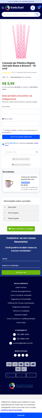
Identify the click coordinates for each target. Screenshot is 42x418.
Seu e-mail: (7, 119)
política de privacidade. (11, 410)
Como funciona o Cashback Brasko (21, 319)
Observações (13, 218)
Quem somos (21, 287)
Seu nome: (6, 107)
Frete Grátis (21, 323)
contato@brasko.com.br (21, 343)
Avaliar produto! (30, 72)
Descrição (12, 207)
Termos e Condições (21, 311)
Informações (13, 213)
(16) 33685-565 (21, 338)
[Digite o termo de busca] (18, 14)
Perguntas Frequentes (21, 307)
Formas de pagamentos (21, 291)
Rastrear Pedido (21, 315)
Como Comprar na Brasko (21, 295)
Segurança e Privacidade (21, 299)
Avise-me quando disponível (21, 137)
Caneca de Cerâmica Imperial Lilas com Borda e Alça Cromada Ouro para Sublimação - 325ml (29, 178)
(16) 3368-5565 (21, 334)
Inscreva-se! (21, 272)
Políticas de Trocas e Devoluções (21, 303)
